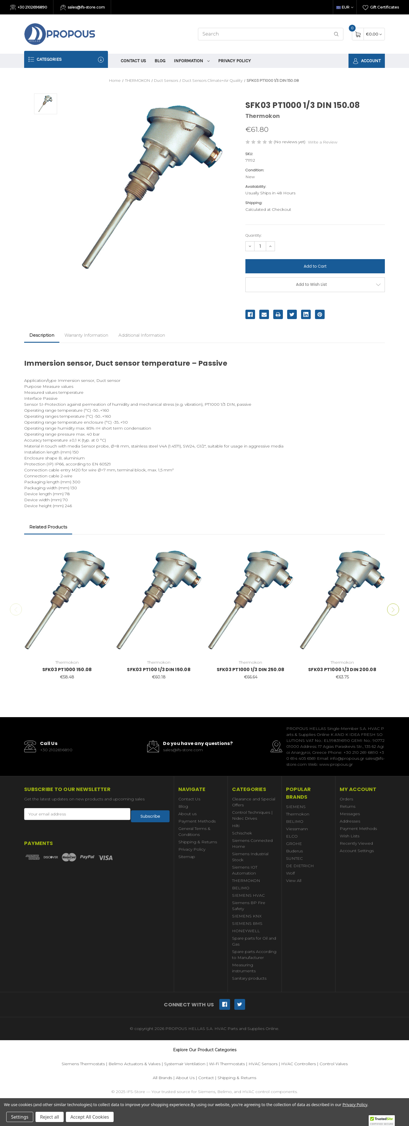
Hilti (235, 825)
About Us (185, 1077)
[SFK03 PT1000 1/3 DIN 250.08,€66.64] (250, 599)
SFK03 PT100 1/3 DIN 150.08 (159, 669)
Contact (206, 1077)
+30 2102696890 (28, 8)
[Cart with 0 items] (374, 34)
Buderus (294, 851)
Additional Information (141, 335)
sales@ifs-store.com (82, 8)
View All (293, 880)
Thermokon (297, 814)
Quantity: (253, 235)
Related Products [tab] (48, 527)
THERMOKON (246, 880)
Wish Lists (349, 835)
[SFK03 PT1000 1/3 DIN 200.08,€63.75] (342, 599)
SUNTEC (294, 858)
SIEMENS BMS (247, 923)
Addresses (350, 821)
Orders (346, 799)
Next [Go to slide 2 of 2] (395, 609)
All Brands (162, 1077)
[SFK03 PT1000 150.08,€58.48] (67, 599)
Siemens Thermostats (83, 1063)
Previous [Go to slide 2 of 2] (14, 609)
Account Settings (357, 850)
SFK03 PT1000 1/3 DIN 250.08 (251, 669)
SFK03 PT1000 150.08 (67, 669)
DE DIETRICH (300, 865)
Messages (350, 813)
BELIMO (240, 887)
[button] (382, 1120)
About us (187, 813)
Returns (347, 806)
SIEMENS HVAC (248, 895)
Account (367, 61)
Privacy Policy (234, 60)
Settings (19, 1117)
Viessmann (297, 828)
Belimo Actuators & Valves (134, 1063)
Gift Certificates (381, 8)
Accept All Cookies (89, 1117)
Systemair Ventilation (184, 1063)
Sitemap (186, 856)
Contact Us (133, 60)
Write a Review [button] (322, 142)
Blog (160, 60)
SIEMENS (296, 806)
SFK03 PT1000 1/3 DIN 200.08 (342, 669)
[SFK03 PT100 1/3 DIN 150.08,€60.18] (159, 599)
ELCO (292, 836)
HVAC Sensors (263, 1063)
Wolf (290, 873)
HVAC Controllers (298, 1063)
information (192, 60)
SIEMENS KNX (247, 916)
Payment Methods (197, 821)
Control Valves (334, 1063)
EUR (344, 7)
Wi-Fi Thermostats (227, 1063)
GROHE (294, 843)
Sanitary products (249, 978)
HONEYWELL (246, 930)
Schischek (242, 833)
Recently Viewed (356, 843)
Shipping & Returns (197, 841)
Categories (66, 60)
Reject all (49, 1117)
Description (41, 335)
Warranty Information (86, 335)
